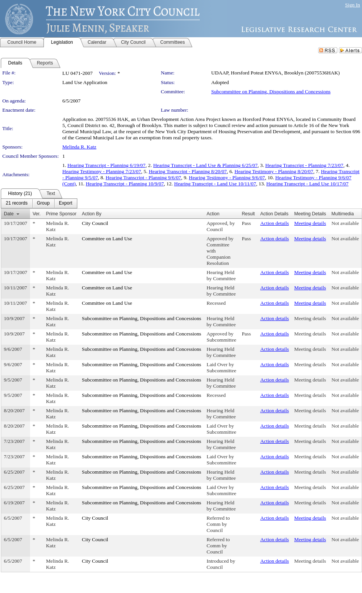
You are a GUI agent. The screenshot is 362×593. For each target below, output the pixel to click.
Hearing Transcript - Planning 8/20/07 (188, 171)
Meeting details (310, 223)
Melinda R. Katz (79, 147)
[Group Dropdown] (43, 203)
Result (248, 213)
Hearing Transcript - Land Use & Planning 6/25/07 (205, 165)
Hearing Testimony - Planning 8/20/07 (274, 171)
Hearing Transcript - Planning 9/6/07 (143, 177)
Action (213, 213)
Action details (274, 223)
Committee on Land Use (107, 238)
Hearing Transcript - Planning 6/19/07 (106, 165)
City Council (95, 223)
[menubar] (39, 203)
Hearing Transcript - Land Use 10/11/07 (215, 184)
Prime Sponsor (61, 213)
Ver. (37, 213)
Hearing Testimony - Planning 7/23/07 (101, 171)
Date (8, 213)
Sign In (352, 5)
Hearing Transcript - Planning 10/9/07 (125, 184)
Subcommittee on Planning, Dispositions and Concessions (270, 91)
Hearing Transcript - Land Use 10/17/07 (307, 184)
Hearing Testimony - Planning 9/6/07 (227, 177)
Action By (92, 213)
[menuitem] (16, 203)
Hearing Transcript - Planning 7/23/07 (304, 165)
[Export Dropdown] (65, 203)
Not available (345, 223)
